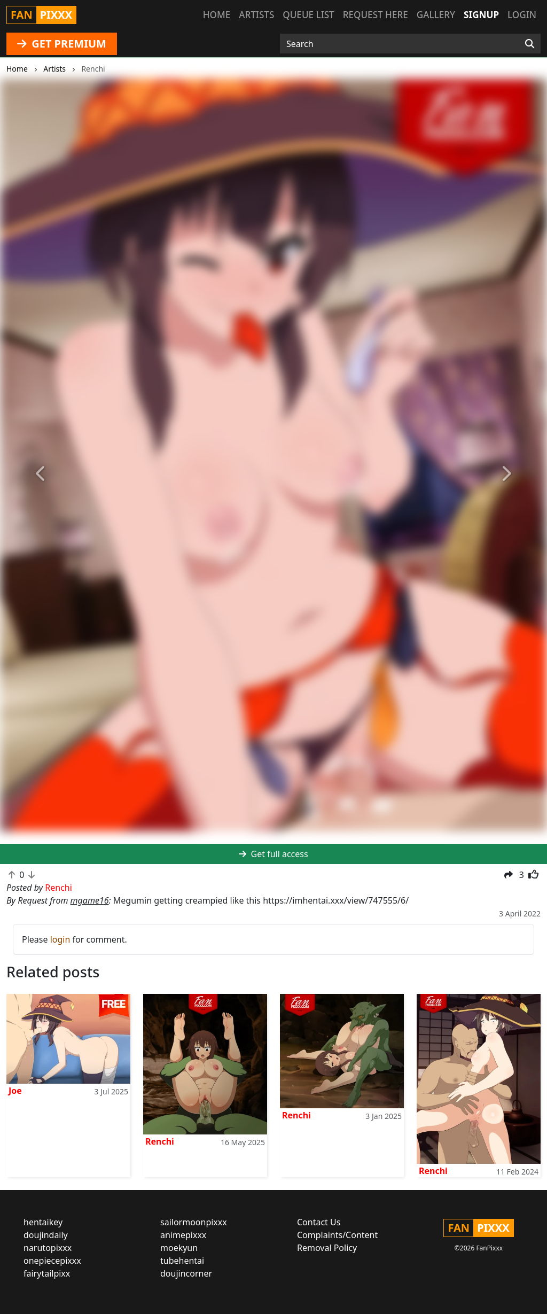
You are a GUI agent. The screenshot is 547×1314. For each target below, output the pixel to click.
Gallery (436, 15)
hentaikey (43, 1222)
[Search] (530, 44)
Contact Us (318, 1222)
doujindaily (46, 1235)
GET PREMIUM (61, 43)
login (60, 939)
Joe (15, 1091)
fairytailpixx (47, 1273)
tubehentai (182, 1260)
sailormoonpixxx (193, 1222)
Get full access (273, 854)
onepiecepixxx (52, 1260)
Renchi (159, 1141)
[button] (41, 473)
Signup (481, 15)
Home (216, 15)
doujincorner (186, 1273)
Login (521, 15)
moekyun (179, 1248)
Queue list (308, 15)
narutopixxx (48, 1248)
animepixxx (183, 1235)
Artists (256, 15)
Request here (375, 15)
